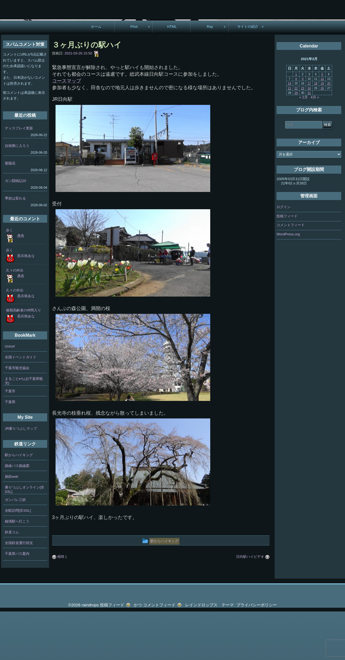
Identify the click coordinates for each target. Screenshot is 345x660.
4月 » (315, 145)
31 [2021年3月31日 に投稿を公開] (309, 141)
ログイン (284, 255)
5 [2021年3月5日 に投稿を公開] (322, 122)
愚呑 (20, 284)
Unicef (10, 395)
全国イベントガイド (20, 405)
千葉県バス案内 (17, 602)
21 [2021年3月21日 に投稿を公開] (289, 136)
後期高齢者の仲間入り (23, 358)
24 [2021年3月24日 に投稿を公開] (309, 136)
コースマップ (66, 129)
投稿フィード (287, 264)
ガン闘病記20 (15, 229)
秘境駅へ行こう (17, 570)
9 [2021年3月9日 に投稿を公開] (302, 127)
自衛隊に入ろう (17, 194)
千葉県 (10, 450)
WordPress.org (288, 282)
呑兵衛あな (26, 304)
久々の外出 (14, 319)
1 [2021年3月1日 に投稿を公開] (296, 122)
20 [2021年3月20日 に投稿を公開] (328, 131)
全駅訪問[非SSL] (18, 559)
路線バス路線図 (17, 514)
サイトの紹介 (247, 75)
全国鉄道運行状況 (19, 591)
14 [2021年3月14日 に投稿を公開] (289, 131)
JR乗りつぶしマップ (21, 477)
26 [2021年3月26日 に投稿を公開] (322, 136)
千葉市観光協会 (17, 416)
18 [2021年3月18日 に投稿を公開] (315, 131)
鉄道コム (12, 580)
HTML (172, 75)
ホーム (96, 75)
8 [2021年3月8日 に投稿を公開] (296, 127)
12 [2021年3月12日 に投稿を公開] (322, 127)
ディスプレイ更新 (19, 176)
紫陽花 (10, 211)
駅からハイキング (19, 503)
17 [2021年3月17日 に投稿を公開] (309, 131)
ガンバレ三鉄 (15, 548)
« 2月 (303, 145)
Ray (210, 75)
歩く (9, 278)
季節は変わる (15, 247)
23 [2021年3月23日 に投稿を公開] (302, 136)
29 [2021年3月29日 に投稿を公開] (296, 141)
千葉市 (10, 439)
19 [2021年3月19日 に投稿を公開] (322, 131)
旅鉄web (11, 525)
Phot (134, 75)
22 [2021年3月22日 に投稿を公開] (296, 136)
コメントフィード (291, 273)
